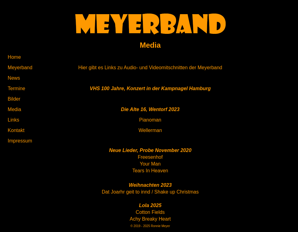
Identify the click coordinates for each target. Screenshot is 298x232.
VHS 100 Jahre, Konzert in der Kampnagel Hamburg (150, 88)
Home (14, 57)
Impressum (20, 140)
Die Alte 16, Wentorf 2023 (150, 109)
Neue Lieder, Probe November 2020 (150, 150)
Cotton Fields (150, 212)
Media (14, 109)
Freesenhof (150, 157)
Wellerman (150, 130)
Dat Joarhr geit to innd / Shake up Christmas (150, 191)
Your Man (150, 163)
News (14, 78)
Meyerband (20, 67)
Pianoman (150, 119)
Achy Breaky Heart (150, 219)
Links (13, 119)
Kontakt (16, 130)
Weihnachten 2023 (150, 185)
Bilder (14, 99)
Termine (16, 88)
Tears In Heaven (150, 170)
